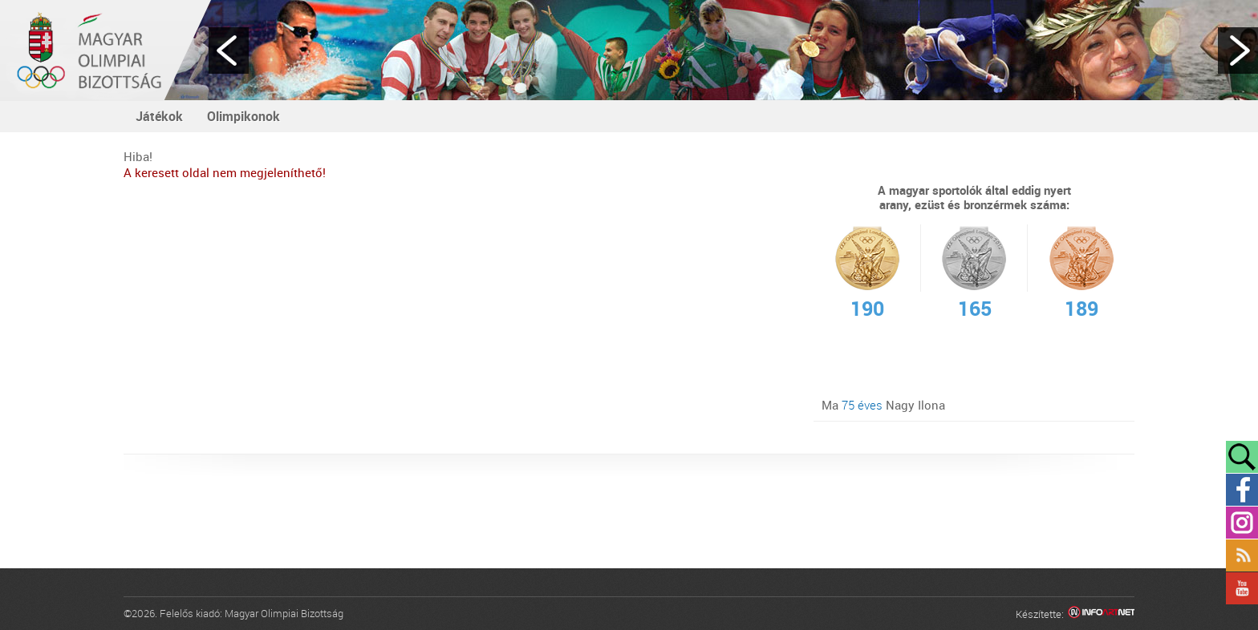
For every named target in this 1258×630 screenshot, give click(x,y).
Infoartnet (1101, 614)
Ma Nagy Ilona (883, 405)
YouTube (1242, 588)
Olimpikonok (243, 116)
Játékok (159, 116)
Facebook (1242, 490)
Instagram (1242, 523)
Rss (1242, 555)
